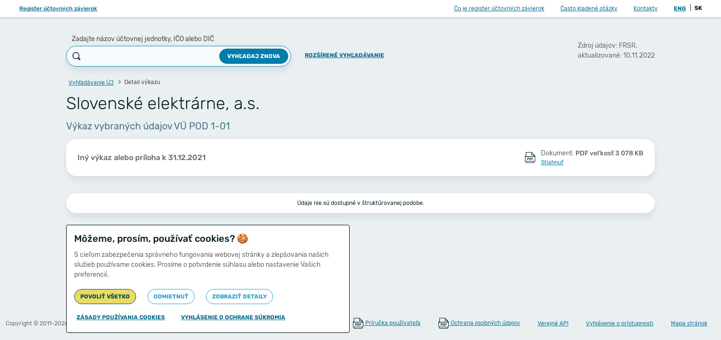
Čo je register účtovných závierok (499, 8)
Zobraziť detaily (239, 296)
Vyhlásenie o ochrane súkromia (233, 317)
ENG (680, 8)
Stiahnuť (552, 162)
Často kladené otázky (589, 8)
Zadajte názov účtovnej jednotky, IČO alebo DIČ (143, 39)
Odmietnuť (171, 296)
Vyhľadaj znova (253, 56)
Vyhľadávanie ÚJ (91, 82)
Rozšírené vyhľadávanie (344, 55)
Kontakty (646, 8)
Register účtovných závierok (58, 8)
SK (698, 8)
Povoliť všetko (105, 296)
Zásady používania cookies (121, 317)
